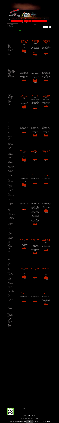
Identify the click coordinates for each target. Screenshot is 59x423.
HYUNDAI (9, 178)
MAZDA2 (9, 213)
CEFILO (9, 232)
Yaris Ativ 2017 (10, 308)
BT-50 (9, 219)
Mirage (9, 201)
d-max (9, 259)
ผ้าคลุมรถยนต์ (9, 92)
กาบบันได (9, 43)
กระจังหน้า (9, 42)
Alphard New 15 (10, 279)
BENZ (8, 132)
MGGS (9, 251)
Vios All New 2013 (10, 299)
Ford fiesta (9, 190)
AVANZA (9, 277)
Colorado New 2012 (10, 144)
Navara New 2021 (10, 238)
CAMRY (9, 281)
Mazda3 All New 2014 (10, 217)
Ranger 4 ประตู (10, 193)
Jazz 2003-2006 (10, 174)
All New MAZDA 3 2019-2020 (11, 218)
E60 (8, 126)
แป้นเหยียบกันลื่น (10, 97)
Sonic (9, 148)
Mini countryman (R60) (11, 223)
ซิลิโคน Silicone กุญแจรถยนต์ (11, 72)
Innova (9, 294)
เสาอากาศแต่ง (9, 103)
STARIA (9, 180)
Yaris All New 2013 (10, 307)
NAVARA (9, 236)
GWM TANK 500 (10, 326)
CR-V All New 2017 (10, 163)
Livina (9, 229)
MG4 (9, 248)
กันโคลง (9, 48)
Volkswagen (9, 322)
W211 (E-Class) (10, 134)
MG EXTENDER (10, 253)
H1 (8, 179)
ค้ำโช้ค (8, 51)
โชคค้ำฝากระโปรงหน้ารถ (11, 70)
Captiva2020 (9, 147)
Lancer (9, 200)
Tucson (9, 183)
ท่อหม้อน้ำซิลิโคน (10, 75)
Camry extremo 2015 (10, 283)
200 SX (9, 242)
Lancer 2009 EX (10, 199)
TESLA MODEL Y (10, 314)
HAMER (9, 44)
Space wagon (9, 204)
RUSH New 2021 (10, 305)
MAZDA (9, 208)
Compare (24, 52)
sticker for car (9, 25)
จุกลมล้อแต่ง (9, 67)
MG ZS (9, 252)
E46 (8, 127)
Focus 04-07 (9, 191)
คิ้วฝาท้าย (9, 55)
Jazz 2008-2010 (10, 175)
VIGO (9, 300)
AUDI (8, 118)
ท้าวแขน (9, 74)
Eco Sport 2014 (10, 185)
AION (8, 323)
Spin (9, 149)
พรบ (9, 27)
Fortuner (9, 288)
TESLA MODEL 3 (10, 315)
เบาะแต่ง (9, 79)
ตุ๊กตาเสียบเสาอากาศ (10, 105)
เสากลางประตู (9, 102)
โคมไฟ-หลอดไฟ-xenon (10, 53)
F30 (8, 131)
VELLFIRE (9, 303)
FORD (8, 184)
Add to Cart (35, 54)
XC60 (9, 139)
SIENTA (9, 296)
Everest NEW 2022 (10, 189)
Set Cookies (44, 421)
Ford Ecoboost (10, 186)
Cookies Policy (36, 421)
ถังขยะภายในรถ (9, 78)
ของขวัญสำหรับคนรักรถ (10, 49)
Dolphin (8, 320)
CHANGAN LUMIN (10, 329)
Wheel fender (9, 80)
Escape (9, 187)
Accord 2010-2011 (10, 153)
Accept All (48, 421)
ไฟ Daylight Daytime (10, 98)
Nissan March (10, 233)
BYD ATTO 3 (9, 318)
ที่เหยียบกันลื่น (9, 73)
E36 (8, 123)
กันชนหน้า (9, 46)
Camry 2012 (9, 282)
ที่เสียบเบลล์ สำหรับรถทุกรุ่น (11, 76)
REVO (9, 304)
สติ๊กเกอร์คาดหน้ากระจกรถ (11, 104)
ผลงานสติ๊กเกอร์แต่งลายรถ (11, 24)
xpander (9, 207)
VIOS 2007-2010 (10, 298)
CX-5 (9, 210)
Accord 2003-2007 (10, 152)
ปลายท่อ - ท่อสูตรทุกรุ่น (10, 96)
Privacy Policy (31, 421)
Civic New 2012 (10, 165)
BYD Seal (9, 319)
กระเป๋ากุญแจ (9, 47)
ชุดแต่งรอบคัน (9, 68)
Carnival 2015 (9, 245)
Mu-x (9, 262)
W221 (9, 133)
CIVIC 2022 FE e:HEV (11, 167)
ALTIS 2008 (9, 275)
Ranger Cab (9, 194)
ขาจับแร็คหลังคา (10, 50)
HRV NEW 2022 (10, 157)
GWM (8, 324)
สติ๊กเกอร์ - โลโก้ (9, 101)
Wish (9, 295)
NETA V (8, 316)
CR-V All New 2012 (10, 162)
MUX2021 (9, 263)
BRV (9, 158)
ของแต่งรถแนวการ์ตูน (10, 26)
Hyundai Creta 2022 (10, 181)
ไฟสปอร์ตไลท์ (9, 99)
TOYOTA (9, 272)
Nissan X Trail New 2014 (11, 230)
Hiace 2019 (9, 287)
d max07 (9, 260)
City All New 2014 (10, 170)
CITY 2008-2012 (10, 171)
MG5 (9, 249)
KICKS (9, 234)
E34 (8, 130)
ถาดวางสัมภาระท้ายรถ (10, 77)
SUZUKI (9, 264)
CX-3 (9, 209)
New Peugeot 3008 (10, 321)
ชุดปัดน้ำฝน (9, 69)
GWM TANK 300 (10, 325)
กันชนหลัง (9, 45)
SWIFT (9, 269)
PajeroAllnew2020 (10, 203)
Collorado (9, 143)
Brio (8, 159)
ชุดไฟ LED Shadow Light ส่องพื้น (11, 71)
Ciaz (9, 268)
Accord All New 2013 (10, 154)
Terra (9, 241)
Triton (9, 205)
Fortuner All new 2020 (10, 290)
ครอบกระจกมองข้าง (10, 52)
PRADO (9, 292)
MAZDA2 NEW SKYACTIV (11, 214)
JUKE (9, 228)
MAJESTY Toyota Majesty (11, 291)
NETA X (8, 317)
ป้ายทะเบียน (9, 95)
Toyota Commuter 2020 (11, 286)
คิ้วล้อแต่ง (9, 54)
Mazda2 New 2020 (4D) (11, 215)
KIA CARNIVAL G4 (10, 246)
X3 (8, 122)
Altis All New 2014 (10, 274)
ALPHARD (9, 278)
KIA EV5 (9, 244)
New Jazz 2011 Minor (10, 176)
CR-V (9, 161)
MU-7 (9, 258)
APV (9, 265)
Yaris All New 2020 (10, 309)
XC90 (9, 138)
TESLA (8, 313)
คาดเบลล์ (9, 28)
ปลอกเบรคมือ (9, 94)
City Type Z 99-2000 (10, 169)
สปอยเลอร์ (9, 100)
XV (8, 312)
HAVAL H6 (9, 327)
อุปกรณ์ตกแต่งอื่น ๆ (10, 117)
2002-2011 (9, 222)
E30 (8, 124)
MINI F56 (9, 224)
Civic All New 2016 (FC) (11, 166)
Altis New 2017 (10, 273)
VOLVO (8, 137)
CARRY (9, 267)
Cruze (9, 145)
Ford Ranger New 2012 (11, 195)
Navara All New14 (10, 237)
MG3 (8, 247)
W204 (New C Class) (10, 136)
